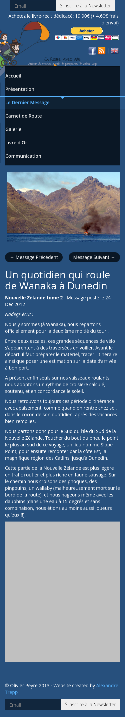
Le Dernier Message (27, 102)
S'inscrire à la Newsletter (85, 5)
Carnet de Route (23, 116)
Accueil (13, 76)
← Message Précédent (34, 257)
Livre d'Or (16, 142)
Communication (23, 156)
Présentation (19, 89)
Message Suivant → (94, 257)
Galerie (13, 129)
